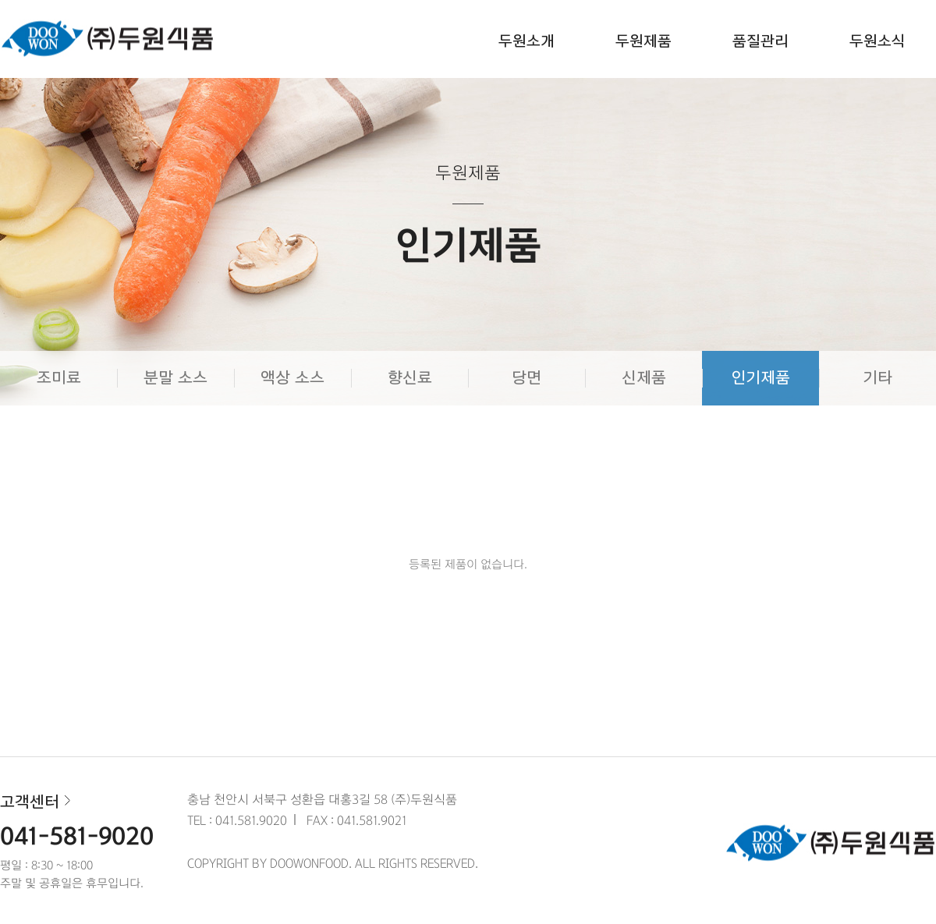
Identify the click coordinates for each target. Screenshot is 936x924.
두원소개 (526, 42)
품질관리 (760, 42)
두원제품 (643, 42)
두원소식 (877, 42)
